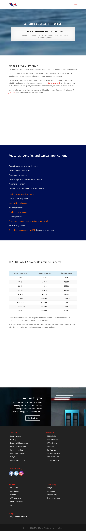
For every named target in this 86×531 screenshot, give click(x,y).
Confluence (51, 450)
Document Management (19, 443)
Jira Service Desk (54, 83)
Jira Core (12, 93)
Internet (13, 495)
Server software (53, 457)
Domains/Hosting (16, 501)
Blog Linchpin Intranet (18, 517)
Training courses (53, 498)
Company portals (16, 450)
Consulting (51, 491)
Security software (53, 453)
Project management (18, 446)
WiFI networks (15, 498)
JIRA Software (52, 443)
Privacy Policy (52, 495)
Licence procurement (18, 453)
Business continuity (17, 460)
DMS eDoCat (51, 436)
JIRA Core (50, 446)
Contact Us (33, 418)
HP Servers (14, 488)
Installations (14, 491)
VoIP (12, 505)
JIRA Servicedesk (53, 439)
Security (13, 439)
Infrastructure (15, 436)
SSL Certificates (53, 460)
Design (12, 457)
